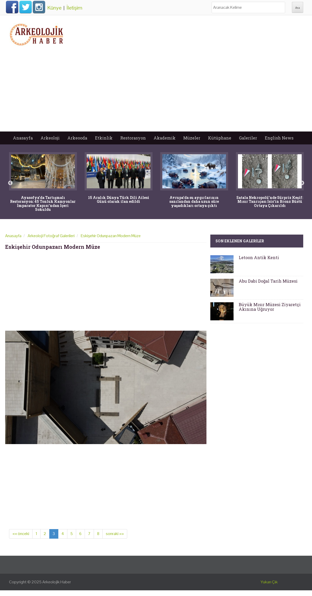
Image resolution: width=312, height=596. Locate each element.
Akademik (164, 138)
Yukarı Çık (269, 582)
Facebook (12, 7)
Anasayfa (23, 138)
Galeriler (248, 138)
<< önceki (20, 533)
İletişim (74, 7)
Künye (54, 7)
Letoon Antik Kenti (259, 257)
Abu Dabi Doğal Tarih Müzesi (268, 281)
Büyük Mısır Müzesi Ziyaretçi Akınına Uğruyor (270, 307)
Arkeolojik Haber (56, 582)
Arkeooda (77, 138)
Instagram (39, 7)
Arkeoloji (50, 138)
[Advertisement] (156, 93)
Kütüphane (219, 138)
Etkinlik (104, 138)
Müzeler (191, 138)
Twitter (25, 7)
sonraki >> (115, 533)
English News (279, 138)
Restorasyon (133, 138)
